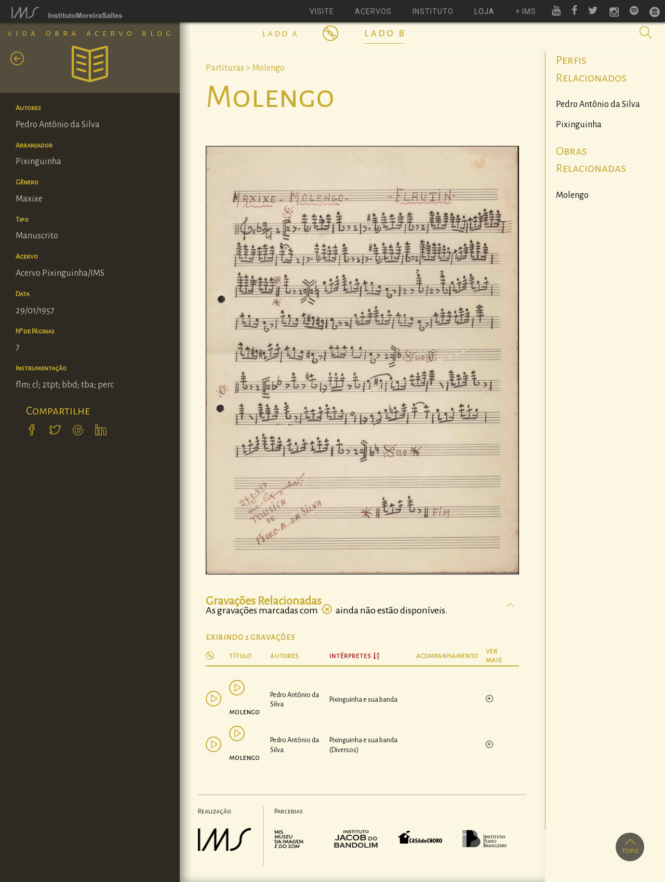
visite (322, 11)
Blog (158, 33)
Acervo (111, 33)
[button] (646, 32)
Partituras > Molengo (245, 68)
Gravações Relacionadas (264, 601)
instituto (433, 11)
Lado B (385, 32)
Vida (23, 33)
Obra (62, 33)
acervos (373, 11)
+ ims (525, 11)
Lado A (280, 33)
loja (484, 11)
